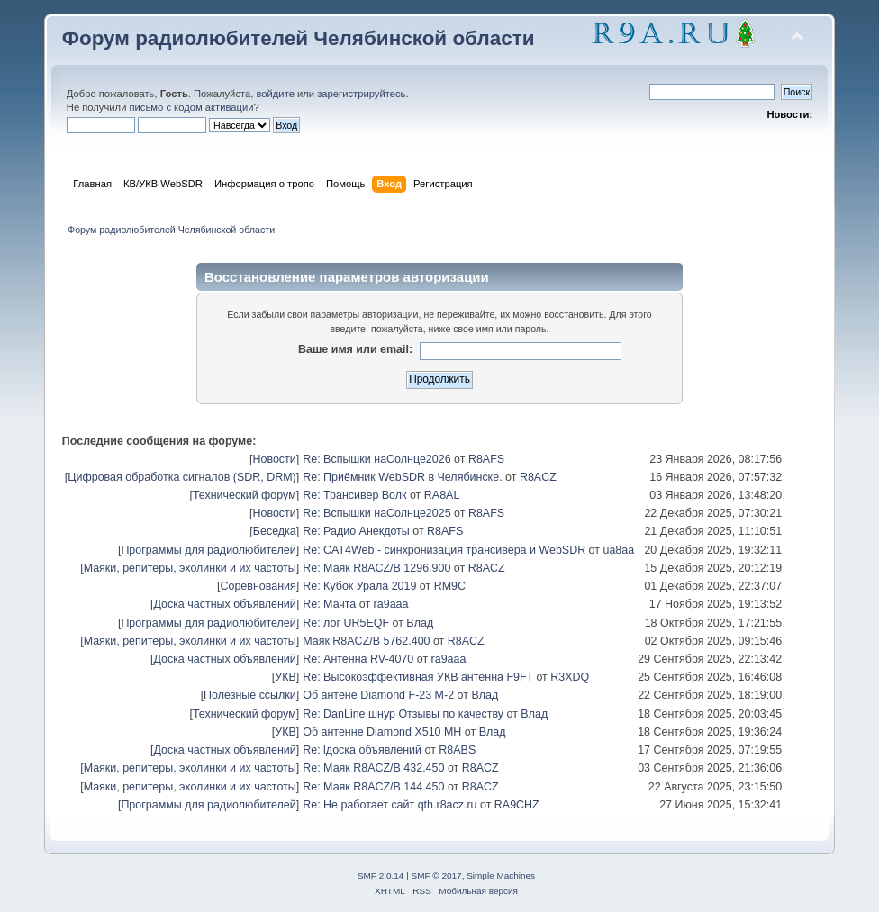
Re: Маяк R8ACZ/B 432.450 (373, 768)
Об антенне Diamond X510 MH (382, 732)
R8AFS (486, 459)
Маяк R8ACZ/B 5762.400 (366, 641)
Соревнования (257, 586)
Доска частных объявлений (224, 604)
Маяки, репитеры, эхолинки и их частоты (190, 568)
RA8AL (442, 495)
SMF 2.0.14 (381, 875)
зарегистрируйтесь (361, 93)
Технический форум (244, 495)
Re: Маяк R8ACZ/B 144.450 (373, 787)
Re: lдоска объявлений (362, 750)
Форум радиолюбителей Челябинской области (298, 38)
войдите (275, 93)
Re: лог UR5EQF (346, 623)
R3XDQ (569, 677)
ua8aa (618, 550)
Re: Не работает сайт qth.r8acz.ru (389, 805)
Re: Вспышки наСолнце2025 (376, 513)
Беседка (274, 531)
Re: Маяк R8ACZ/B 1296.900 (376, 568)
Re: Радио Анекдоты (356, 531)
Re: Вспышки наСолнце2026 (376, 459)
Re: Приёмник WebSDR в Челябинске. (402, 477)
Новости (273, 459)
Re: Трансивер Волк (354, 495)
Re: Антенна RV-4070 (358, 659)
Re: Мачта (329, 604)
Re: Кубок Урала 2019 (359, 586)
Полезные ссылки (250, 695)
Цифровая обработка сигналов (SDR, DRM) (182, 477)
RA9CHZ (516, 805)
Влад (419, 623)
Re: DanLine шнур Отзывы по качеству (403, 714)
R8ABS (457, 750)
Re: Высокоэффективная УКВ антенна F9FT (418, 677)
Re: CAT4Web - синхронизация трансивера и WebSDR (444, 550)
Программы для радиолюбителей (208, 550)
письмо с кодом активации (192, 107)
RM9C (450, 586)
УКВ (285, 677)
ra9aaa (391, 604)
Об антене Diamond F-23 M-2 (378, 695)
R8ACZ (538, 477)
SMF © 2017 (437, 875)
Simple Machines (501, 875)
